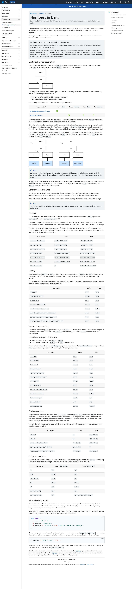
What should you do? (116, 33)
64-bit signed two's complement (40, 111)
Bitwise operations (116, 28)
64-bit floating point (36, 115)
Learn (98, 2)
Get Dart (113, 2)
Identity (114, 22)
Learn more (82, 6)
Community (90, 2)
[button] (11, 7)
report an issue (90, 564)
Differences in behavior (117, 17)
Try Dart (105, 2)
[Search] (120, 2)
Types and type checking (118, 25)
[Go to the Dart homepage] (5, 2)
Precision (114, 20)
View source (82, 564)
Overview (69, 2)
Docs (13, 2)
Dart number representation (118, 15)
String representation (117, 30)
